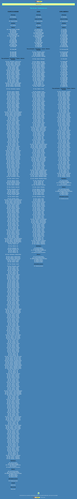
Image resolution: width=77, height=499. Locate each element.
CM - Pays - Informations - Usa (13, 451)
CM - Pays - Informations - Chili (13, 137)
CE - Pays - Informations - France (38, 109)
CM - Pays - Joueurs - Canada (13, 130)
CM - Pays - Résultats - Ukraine (13, 441)
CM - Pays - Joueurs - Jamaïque (13, 275)
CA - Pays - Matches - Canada (63, 106)
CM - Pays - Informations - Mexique (13, 296)
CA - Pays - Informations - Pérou (64, 156)
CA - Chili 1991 (64, 43)
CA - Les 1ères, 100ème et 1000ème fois (63, 182)
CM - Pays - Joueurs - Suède (13, 409)
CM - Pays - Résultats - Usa (13, 454)
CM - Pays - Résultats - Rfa (13, 372)
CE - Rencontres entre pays (38, 249)
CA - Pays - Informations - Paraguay (64, 151)
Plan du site (13, 489)
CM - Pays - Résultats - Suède (13, 411)
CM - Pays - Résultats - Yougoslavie (13, 458)
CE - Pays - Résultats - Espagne (38, 104)
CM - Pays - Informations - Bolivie (13, 107)
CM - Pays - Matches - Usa (13, 453)
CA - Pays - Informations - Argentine (64, 91)
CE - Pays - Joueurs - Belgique (38, 73)
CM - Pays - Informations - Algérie (13, 65)
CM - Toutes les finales (13, 21)
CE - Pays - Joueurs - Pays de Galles (38, 158)
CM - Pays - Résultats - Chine (13, 145)
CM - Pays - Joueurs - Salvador (13, 383)
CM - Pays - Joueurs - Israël (13, 267)
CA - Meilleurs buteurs (64, 192)
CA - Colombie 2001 (64, 38)
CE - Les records (38, 251)
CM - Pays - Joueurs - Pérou (13, 340)
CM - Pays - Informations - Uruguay (13, 446)
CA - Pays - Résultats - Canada (64, 107)
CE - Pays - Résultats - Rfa (38, 183)
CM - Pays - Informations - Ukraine (13, 438)
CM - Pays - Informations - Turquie (13, 433)
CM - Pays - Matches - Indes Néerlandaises (13, 240)
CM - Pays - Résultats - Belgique (13, 106)
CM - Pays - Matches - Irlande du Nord (13, 257)
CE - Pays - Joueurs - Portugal (38, 166)
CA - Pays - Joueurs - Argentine (64, 92)
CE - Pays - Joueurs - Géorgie (38, 115)
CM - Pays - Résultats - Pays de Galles (13, 338)
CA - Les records (64, 183)
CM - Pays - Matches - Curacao (13, 180)
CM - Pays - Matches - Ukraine (13, 440)
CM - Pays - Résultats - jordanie (13, 283)
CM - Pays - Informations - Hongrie (13, 234)
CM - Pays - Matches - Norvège (13, 315)
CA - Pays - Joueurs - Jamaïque (64, 135)
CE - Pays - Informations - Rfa (38, 180)
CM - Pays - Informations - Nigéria (13, 300)
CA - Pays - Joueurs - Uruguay (64, 165)
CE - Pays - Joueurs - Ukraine (38, 233)
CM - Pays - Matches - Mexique (13, 298)
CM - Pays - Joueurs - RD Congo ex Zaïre (13, 357)
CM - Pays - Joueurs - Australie (13, 95)
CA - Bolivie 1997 (64, 40)
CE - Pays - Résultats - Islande (38, 134)
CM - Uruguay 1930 (13, 56)
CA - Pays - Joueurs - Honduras (64, 131)
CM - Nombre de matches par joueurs (13, 467)
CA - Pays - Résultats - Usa (64, 172)
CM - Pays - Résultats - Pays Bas (13, 333)
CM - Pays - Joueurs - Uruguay (13, 447)
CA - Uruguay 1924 (63, 78)
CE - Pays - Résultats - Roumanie (38, 190)
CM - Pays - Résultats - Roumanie (13, 376)
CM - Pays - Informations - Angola (13, 78)
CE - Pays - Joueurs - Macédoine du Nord (38, 145)
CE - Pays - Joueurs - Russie (38, 192)
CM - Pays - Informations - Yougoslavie (13, 455)
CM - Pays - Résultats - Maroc (13, 295)
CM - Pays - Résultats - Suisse (13, 415)
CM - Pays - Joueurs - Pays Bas (13, 331)
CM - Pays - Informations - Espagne (13, 208)
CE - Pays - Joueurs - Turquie (38, 228)
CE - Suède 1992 (39, 38)
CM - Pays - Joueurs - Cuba (13, 173)
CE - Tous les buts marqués (38, 256)
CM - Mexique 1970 (13, 44)
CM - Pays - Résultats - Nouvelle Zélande (13, 312)
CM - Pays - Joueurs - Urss (13, 443)
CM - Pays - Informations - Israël (13, 266)
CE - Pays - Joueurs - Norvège (38, 149)
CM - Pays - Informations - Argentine (13, 88)
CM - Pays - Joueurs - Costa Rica (13, 160)
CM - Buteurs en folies (13, 476)
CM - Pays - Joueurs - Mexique (13, 297)
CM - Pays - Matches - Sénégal (13, 388)
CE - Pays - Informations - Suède (38, 210)
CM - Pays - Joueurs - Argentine (13, 91)
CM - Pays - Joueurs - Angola (13, 79)
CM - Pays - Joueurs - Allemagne (13, 71)
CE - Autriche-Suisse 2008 (38, 33)
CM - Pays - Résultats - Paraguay (13, 329)
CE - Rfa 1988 (38, 39)
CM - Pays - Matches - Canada (13, 131)
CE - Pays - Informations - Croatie (38, 85)
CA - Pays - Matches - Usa (64, 171)
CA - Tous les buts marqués (64, 189)
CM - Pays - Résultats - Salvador (13, 385)
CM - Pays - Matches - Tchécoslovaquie (13, 418)
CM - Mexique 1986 (13, 40)
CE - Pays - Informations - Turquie (38, 227)
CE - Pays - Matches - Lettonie (38, 142)
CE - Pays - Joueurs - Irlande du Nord (39, 128)
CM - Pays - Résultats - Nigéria (13, 303)
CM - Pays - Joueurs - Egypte (13, 194)
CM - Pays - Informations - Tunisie (13, 429)
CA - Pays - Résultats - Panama (64, 150)
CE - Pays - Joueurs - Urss (38, 237)
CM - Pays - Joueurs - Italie (13, 271)
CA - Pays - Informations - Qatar (64, 160)
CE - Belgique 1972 (38, 43)
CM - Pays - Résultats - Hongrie (13, 237)
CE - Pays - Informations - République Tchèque (38, 174)
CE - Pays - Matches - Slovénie (38, 208)
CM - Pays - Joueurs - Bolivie (13, 108)
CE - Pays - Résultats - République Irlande (38, 173)
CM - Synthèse (13, 25)
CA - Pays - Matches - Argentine (64, 93)
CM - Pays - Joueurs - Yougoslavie (13, 456)
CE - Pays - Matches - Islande (38, 133)
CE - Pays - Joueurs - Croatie (38, 86)
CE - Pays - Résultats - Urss (38, 239)
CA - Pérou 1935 (64, 73)
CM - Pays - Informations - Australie (13, 94)
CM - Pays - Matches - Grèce (13, 223)
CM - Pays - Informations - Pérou (13, 339)
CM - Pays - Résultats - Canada (13, 132)
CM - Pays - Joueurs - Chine (13, 143)
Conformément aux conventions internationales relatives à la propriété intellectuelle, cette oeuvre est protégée (38, 495)
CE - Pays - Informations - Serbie (38, 196)
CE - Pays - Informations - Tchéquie (38, 223)
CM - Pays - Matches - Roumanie (13, 375)
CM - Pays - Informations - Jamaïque (13, 274)
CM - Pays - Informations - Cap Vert (13, 133)
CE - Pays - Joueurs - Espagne (38, 102)
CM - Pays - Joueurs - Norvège (13, 305)
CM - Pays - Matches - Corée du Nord (13, 152)
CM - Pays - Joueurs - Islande (13, 260)
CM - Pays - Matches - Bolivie (13, 109)
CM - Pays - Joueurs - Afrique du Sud (13, 62)
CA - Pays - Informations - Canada (64, 104)
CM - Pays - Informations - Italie (13, 270)
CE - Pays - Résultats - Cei (38, 84)
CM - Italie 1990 (13, 39)
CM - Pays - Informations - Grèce (13, 221)
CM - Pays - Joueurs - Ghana (13, 218)
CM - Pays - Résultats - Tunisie (13, 432)
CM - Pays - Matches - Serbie (13, 397)
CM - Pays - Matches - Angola (13, 80)
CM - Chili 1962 (13, 46)
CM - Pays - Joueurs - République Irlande (13, 361)
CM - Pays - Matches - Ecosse (13, 191)
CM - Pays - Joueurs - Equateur (13, 205)
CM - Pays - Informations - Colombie (13, 146)
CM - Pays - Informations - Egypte (13, 193)
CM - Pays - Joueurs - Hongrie (13, 235)
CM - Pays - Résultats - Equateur (13, 207)
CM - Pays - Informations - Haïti (13, 225)
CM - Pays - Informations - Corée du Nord (13, 150)
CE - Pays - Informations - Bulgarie (38, 76)
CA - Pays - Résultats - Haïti (64, 129)
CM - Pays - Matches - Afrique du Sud (13, 63)
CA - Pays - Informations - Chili (64, 108)
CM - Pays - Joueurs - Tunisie (13, 430)
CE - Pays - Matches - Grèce (38, 120)
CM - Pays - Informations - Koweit (13, 287)
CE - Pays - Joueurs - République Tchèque (38, 175)
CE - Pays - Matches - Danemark (39, 94)
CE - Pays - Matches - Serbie (38, 199)
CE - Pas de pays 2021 (38, 30)
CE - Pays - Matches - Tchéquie (38, 225)
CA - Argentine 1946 (64, 66)
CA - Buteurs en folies (64, 194)
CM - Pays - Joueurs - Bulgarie (13, 121)
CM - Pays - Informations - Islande (13, 259)
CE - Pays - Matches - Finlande (38, 107)
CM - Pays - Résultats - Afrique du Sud (13, 64)
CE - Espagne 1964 (38, 45)
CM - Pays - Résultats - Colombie (13, 149)
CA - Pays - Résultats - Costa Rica (64, 120)
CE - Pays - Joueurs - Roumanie (38, 187)
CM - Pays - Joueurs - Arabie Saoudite (13, 84)
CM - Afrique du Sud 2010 (13, 33)
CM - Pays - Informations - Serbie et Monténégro (13, 390)
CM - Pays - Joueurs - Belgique (13, 104)
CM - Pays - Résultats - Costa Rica (13, 162)
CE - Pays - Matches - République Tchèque (38, 176)
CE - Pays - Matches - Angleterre (39, 65)
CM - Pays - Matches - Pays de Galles (13, 337)
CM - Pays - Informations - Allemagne (13, 70)
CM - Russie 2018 (13, 31)
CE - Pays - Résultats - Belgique (38, 75)
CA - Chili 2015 (64, 33)
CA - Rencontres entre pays (64, 181)
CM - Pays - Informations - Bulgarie (13, 120)
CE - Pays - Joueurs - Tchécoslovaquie (38, 220)
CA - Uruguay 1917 (63, 85)
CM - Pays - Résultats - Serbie (13, 398)
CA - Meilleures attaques (63, 193)
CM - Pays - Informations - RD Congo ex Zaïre (13, 356)
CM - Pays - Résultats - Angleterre (13, 77)
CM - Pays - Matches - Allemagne (13, 72)
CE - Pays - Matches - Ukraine (38, 234)
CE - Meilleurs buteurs (38, 259)
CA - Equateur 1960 (63, 55)
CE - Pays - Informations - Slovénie (38, 206)
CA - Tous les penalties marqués (64, 190)
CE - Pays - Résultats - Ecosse (38, 100)
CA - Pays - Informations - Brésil (64, 100)
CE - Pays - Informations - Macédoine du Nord (38, 144)
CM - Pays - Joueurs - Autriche (13, 100)
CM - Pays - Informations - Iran (13, 249)
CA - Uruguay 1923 (63, 79)
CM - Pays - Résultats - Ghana (13, 220)
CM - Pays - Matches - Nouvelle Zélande (13, 311)
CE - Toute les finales (39, 21)
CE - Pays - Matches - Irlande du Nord (39, 129)
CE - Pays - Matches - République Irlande (38, 172)
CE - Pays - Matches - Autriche (38, 70)
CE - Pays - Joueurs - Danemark (38, 93)
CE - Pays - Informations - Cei (38, 80)
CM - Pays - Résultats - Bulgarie (13, 123)
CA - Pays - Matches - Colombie (64, 115)
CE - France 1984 (38, 40)
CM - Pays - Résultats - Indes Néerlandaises (13, 241)
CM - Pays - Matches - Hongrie (13, 236)
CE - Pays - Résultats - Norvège (38, 151)
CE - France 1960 (38, 46)
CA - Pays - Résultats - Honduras (64, 133)
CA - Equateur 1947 (63, 65)
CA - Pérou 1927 (64, 75)
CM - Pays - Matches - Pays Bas (13, 332)
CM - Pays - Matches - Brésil (13, 118)
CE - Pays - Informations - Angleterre (38, 63)
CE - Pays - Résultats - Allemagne (38, 62)
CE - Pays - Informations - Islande (38, 131)
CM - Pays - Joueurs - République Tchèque (13, 366)
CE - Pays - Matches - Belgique (38, 74)
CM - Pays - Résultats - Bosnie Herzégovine (13, 115)
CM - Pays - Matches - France (13, 214)
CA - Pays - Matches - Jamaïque (64, 136)
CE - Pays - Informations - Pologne (38, 161)
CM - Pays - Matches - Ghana (13, 219)
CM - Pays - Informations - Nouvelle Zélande (13, 309)
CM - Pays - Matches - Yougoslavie (13, 457)
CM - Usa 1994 (13, 38)
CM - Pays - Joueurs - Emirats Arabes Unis (13, 200)
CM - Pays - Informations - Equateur (13, 204)
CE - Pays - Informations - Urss (38, 236)
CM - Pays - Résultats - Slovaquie (13, 402)
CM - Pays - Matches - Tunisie (13, 431)
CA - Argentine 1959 (64, 56)
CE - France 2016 (38, 31)
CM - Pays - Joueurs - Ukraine (13, 439)
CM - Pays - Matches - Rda (13, 354)
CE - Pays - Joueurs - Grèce (38, 119)
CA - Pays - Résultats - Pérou (63, 159)
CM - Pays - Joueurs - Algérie (13, 66)
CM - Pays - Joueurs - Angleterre (13, 75)
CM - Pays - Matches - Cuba (13, 174)
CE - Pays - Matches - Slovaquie (38, 204)
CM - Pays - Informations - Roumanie (13, 373)
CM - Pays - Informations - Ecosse (13, 189)
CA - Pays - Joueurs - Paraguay (64, 152)
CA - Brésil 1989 (64, 44)
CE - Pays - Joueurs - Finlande (38, 106)
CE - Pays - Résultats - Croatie (38, 91)
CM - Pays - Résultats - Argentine (13, 93)
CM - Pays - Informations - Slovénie (13, 403)
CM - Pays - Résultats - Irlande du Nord (13, 258)
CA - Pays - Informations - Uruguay (63, 164)
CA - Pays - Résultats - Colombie (64, 116)
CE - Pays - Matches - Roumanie (39, 189)
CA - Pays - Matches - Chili (64, 110)
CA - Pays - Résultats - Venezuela (64, 176)
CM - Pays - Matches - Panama (13, 319)
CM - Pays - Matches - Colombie (13, 148)
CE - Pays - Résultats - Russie (38, 194)
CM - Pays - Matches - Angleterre (13, 76)
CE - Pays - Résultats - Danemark (38, 95)
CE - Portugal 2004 (38, 34)
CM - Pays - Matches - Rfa (13, 371)
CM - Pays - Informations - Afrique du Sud (13, 61)
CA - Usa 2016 (63, 32)
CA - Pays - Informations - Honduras (64, 130)
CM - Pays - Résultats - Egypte (13, 198)
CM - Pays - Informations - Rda (13, 352)
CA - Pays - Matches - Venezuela (64, 175)
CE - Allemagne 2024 (38, 29)
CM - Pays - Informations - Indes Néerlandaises (13, 238)
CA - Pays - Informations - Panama (64, 147)
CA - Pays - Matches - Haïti (64, 128)
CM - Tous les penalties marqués (13, 472)
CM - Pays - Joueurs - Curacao (13, 178)
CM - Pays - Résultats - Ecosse (13, 192)
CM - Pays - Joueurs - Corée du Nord (13, 151)
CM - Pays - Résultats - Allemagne (13, 73)
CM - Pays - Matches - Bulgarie (13, 122)
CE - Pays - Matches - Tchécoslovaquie (38, 221)
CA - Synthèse (64, 25)
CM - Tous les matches (13, 462)
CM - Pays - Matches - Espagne (13, 210)
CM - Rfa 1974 (13, 43)
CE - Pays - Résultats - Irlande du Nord (38, 130)
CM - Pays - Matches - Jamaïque (13, 276)
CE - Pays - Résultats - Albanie (38, 55)
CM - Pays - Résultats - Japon (13, 282)
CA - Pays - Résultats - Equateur (64, 124)
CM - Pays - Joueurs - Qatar (13, 323)
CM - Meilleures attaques (13, 475)
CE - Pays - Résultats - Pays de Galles (38, 160)
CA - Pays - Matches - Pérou (64, 158)
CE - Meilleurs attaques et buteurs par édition (38, 258)
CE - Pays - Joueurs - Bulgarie (38, 77)
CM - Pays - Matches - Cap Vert (13, 135)
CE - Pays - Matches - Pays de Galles (38, 159)
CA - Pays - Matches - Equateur (64, 123)
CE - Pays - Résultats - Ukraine (38, 235)
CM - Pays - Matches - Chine (13, 144)
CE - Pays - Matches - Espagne (38, 103)
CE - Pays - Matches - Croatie (38, 88)
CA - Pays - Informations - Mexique (63, 143)
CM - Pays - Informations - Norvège (13, 304)
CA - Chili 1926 (64, 76)
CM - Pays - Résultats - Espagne (13, 211)
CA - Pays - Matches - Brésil (64, 102)
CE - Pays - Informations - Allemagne (38, 56)
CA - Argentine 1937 (64, 72)
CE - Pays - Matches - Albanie (38, 54)
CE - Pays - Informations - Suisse (38, 214)
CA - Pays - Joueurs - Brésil (64, 101)
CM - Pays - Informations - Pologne (13, 343)
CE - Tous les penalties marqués (39, 257)
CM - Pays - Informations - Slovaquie (13, 399)
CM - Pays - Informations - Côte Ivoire (13, 163)
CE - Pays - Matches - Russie (38, 193)
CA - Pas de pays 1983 (64, 46)
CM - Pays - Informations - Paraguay (13, 326)
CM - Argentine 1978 (13, 42)
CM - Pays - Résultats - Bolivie (13, 110)
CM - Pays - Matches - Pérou (13, 341)
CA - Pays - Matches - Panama (63, 149)
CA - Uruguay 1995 (63, 41)
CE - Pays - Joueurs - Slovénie (38, 207)
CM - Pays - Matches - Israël (13, 268)
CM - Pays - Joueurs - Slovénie (13, 404)
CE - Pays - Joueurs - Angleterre (39, 64)
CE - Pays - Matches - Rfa (38, 182)
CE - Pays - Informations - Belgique (38, 72)
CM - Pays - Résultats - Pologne (13, 346)
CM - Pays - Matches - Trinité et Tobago (13, 427)
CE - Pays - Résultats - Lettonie (38, 143)
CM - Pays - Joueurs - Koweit (13, 288)
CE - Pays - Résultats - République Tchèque (38, 178)
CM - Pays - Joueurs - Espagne (13, 209)
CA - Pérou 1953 (64, 63)
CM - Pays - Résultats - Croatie (13, 171)
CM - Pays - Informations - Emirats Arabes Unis (13, 199)
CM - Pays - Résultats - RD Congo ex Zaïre (13, 359)
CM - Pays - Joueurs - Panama (13, 318)
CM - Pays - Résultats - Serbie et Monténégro (13, 394)
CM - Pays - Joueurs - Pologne (13, 344)
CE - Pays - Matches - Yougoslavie (38, 242)
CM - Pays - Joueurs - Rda (13, 353)
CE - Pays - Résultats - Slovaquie (38, 205)
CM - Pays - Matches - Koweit (13, 289)
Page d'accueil (38, 4)
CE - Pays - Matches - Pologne (38, 163)
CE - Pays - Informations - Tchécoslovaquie (38, 219)
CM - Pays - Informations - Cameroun (13, 124)
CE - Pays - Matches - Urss (39, 238)
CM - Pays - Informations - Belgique (13, 103)
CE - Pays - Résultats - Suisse (38, 218)
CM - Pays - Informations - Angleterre (13, 74)
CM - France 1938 (13, 54)
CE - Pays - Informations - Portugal (38, 165)
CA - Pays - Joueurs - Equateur (64, 122)
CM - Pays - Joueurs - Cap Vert (13, 134)
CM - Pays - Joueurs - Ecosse (13, 190)
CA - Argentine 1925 (64, 77)
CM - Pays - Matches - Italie (13, 272)
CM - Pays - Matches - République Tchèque (13, 367)
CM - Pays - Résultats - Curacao (13, 181)
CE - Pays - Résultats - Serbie (38, 200)
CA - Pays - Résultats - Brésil (64, 103)
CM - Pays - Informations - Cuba (13, 172)
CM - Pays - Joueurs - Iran (13, 250)
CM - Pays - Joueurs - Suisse (13, 413)
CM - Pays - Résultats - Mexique (13, 299)
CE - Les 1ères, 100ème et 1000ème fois (38, 250)
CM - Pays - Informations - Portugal (13, 347)
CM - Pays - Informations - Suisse (13, 412)
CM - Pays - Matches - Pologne (13, 345)
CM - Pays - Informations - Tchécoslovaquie (13, 416)
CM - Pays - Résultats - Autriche (13, 102)
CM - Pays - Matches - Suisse (13, 414)
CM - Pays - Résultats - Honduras (13, 233)
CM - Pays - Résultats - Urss (13, 445)
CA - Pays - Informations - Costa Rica (64, 117)
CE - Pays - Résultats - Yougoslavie (38, 243)
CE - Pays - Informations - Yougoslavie (38, 240)
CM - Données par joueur (13, 480)
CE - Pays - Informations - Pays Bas (38, 152)
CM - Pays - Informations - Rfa (13, 369)
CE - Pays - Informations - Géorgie (38, 114)
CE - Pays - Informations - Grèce (39, 118)
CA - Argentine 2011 (64, 34)
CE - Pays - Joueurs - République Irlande (38, 171)
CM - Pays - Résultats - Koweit (13, 290)
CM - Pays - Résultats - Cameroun (13, 128)
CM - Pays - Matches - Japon (13, 281)
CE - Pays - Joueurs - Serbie (38, 198)
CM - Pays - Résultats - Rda (13, 355)
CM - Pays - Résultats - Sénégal (13, 389)
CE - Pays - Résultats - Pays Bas (39, 156)
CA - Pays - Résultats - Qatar (64, 163)
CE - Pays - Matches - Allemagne (39, 61)
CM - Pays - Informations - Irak (13, 242)
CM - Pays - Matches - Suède (13, 410)
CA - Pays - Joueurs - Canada (63, 105)
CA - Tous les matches (64, 180)
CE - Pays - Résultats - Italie (38, 138)
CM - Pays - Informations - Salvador (13, 382)
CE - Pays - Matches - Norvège (38, 150)
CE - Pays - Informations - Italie (38, 135)
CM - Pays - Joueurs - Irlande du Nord (13, 256)
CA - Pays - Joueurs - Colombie (64, 114)
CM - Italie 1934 (13, 55)
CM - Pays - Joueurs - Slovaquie (13, 400)
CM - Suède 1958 (13, 49)
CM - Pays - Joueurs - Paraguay (13, 327)
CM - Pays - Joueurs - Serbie (13, 396)
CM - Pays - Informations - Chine (13, 142)
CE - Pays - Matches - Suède (38, 212)
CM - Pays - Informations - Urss (13, 442)
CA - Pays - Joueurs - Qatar (64, 161)
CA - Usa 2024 (63, 29)
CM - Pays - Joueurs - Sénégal (13, 387)
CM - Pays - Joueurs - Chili (13, 138)
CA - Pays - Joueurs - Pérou (64, 157)
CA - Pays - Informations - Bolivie (64, 95)
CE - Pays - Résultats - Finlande (38, 108)
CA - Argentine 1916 (64, 86)
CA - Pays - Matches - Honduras (64, 132)
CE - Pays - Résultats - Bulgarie (38, 79)
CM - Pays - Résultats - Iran (13, 252)
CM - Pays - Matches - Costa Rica (13, 161)
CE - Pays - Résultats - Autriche (38, 71)
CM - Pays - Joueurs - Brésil (13, 117)
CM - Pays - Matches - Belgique (13, 105)
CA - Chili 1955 (64, 62)
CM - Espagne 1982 (13, 41)
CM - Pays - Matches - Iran (13, 251)
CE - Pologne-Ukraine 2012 (39, 32)
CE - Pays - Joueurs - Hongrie (38, 123)
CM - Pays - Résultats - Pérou (13, 342)
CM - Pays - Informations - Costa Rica (13, 159)
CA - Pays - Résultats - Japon (63, 142)
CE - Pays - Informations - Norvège (38, 148)
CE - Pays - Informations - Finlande (38, 105)
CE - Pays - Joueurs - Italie (38, 136)
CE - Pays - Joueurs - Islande (38, 132)
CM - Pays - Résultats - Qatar (13, 325)
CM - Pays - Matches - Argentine (13, 92)
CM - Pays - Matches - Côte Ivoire (13, 165)
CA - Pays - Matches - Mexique (64, 145)
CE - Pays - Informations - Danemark (38, 92)
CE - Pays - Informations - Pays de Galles (38, 157)
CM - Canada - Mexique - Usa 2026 (13, 29)
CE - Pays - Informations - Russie (38, 191)
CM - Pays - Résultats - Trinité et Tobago (13, 428)
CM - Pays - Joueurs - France (13, 213)
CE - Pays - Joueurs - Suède (38, 211)
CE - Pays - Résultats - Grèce (38, 121)
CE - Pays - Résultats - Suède (38, 213)
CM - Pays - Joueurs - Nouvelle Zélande (13, 310)
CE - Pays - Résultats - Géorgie (38, 117)
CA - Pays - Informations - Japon (64, 138)
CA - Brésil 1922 (64, 80)
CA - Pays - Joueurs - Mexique (64, 144)
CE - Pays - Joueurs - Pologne (38, 162)
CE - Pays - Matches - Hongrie (38, 124)
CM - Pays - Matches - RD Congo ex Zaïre (13, 358)
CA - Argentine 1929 (64, 74)
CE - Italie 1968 (38, 44)
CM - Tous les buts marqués (13, 471)
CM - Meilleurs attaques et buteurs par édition (13, 473)
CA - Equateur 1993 (63, 42)
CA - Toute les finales (64, 21)
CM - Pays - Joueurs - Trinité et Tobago (13, 426)
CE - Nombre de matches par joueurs (38, 252)
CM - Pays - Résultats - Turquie (13, 437)
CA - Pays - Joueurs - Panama (63, 148)
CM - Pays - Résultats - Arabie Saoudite (13, 86)
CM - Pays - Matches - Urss (13, 444)
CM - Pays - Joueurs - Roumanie (13, 374)
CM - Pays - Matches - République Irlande (13, 362)
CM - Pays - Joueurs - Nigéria (13, 301)
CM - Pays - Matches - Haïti (13, 227)
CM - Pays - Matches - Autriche (13, 101)
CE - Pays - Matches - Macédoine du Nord (38, 146)
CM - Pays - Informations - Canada (13, 129)
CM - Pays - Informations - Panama (13, 317)
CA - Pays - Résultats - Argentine (64, 94)
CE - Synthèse (38, 25)
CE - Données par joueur (38, 266)
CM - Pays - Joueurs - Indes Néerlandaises (13, 239)
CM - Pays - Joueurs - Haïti (13, 226)
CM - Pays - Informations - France (13, 212)
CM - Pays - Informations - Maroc (13, 291)
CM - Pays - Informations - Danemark (13, 182)
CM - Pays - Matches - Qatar (13, 324)
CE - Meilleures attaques (38, 260)
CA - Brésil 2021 (64, 30)
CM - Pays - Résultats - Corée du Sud (13, 158)
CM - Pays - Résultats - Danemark (13, 187)
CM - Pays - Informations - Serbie (13, 395)
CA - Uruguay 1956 (63, 61)
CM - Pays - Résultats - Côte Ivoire (13, 166)
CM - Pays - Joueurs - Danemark (13, 183)
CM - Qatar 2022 (13, 30)
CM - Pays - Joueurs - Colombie (13, 147)
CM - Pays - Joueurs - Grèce (13, 222)
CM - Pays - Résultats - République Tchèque (13, 368)
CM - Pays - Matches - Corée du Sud (13, 157)
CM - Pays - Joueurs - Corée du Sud (13, 156)
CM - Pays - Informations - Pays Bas (13, 330)
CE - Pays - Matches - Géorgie (38, 116)
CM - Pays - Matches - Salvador (13, 384)
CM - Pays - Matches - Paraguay (13, 328)
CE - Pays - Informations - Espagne (38, 101)
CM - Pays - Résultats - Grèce (13, 224)
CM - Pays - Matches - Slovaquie (13, 401)
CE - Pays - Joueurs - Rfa (38, 181)
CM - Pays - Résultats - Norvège (13, 316)
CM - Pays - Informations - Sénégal (13, 386)
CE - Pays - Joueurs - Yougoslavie (38, 241)
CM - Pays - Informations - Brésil (13, 116)
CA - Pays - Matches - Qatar (64, 162)
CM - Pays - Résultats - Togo (13, 424)
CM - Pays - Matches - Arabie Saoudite (13, 85)
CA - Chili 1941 (64, 70)
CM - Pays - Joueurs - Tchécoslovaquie (13, 417)
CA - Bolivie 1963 (64, 54)
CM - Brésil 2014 (13, 32)
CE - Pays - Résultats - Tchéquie (38, 226)
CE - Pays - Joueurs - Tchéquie (38, 224)
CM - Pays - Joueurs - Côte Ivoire (13, 164)
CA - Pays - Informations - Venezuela (64, 173)
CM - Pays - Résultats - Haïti (13, 228)
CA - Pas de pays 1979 (64, 49)
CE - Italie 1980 (38, 41)
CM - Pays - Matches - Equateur (13, 206)
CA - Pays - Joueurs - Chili (64, 109)
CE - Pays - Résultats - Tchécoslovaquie (38, 222)
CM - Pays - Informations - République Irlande (13, 360)
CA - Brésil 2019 (64, 31)
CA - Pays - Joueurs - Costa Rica (64, 118)
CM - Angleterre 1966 (13, 45)
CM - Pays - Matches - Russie (13, 380)
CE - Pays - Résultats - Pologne (38, 164)
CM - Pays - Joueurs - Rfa (13, 370)
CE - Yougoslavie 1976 (38, 42)
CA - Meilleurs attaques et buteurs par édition (63, 191)
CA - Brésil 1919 (64, 84)
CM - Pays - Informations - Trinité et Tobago (13, 425)
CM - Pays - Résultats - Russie (13, 381)
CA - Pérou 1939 (64, 71)
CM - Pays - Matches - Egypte (13, 196)
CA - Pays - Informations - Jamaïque (64, 134)
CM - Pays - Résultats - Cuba (13, 175)
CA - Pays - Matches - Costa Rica (64, 119)
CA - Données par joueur (64, 198)
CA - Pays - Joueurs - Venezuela (64, 174)
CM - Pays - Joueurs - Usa (13, 452)
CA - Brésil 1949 (64, 64)
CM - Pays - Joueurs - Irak (13, 243)
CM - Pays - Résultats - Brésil (13, 119)
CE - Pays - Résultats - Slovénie (38, 209)
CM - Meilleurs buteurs (13, 474)
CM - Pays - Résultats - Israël (13, 269)
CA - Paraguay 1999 (64, 39)
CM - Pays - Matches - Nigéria (13, 302)
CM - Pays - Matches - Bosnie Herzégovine (13, 114)
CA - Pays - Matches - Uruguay (64, 166)
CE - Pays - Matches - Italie (39, 137)
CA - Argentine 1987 (64, 45)
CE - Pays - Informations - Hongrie (38, 122)
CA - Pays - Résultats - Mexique (64, 146)
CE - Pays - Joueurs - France (38, 110)
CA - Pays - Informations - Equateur (64, 121)
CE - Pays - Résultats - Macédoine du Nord (39, 147)
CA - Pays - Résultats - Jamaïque (64, 137)
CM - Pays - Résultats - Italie (13, 273)
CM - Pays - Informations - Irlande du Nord (13, 254)
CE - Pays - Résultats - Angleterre (38, 66)
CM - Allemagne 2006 (13, 34)
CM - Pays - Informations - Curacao (13, 176)
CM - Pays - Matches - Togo (13, 423)
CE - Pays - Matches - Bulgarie (38, 78)
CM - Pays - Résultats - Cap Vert (13, 136)
